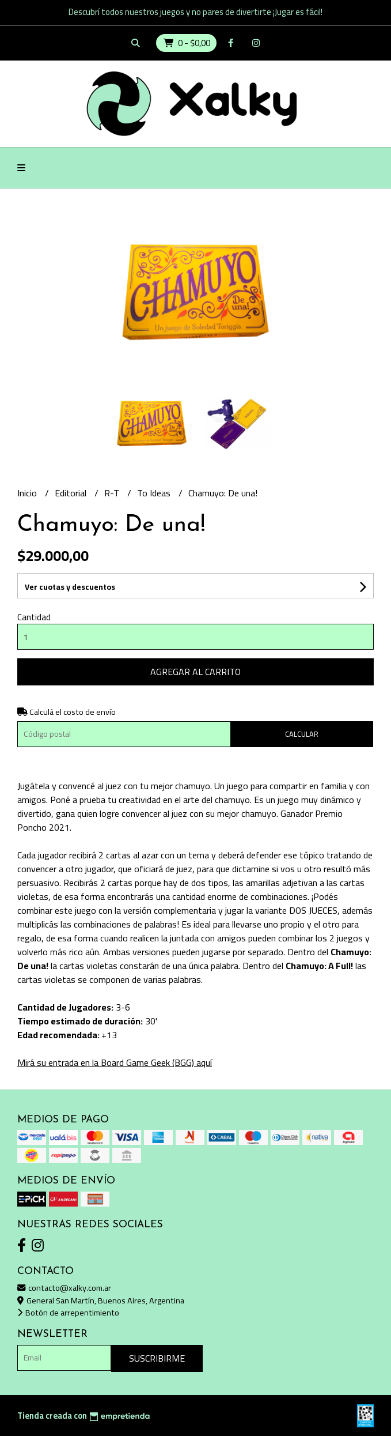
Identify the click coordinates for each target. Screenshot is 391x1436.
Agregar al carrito (195, 671)
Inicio (28, 493)
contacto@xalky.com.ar (64, 1287)
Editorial (72, 493)
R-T (113, 493)
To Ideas (155, 493)
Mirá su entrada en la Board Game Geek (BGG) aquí (114, 1062)
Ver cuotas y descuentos (70, 586)
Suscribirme (157, 1358)
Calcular (301, 734)
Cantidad (34, 617)
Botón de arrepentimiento (68, 1312)
